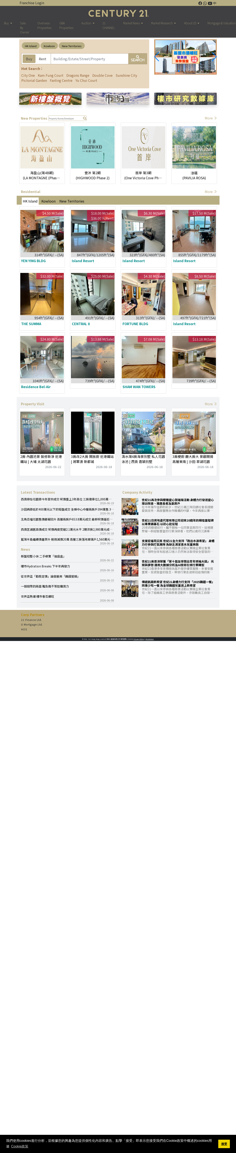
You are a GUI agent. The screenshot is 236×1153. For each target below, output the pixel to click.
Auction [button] (86, 23)
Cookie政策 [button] (19, 1146)
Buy (29, 58)
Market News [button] (132, 23)
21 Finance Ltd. (31, 620)
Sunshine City (126, 75)
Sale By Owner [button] (24, 27)
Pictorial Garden (34, 80)
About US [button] (190, 23)
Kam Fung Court (50, 75)
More (211, 118)
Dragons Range (77, 75)
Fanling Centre (61, 80)
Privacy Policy (139, 639)
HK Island (31, 46)
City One (28, 75)
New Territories (72, 46)
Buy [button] (7, 23)
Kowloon (49, 46)
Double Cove (102, 75)
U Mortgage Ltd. (32, 624)
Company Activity (137, 492)
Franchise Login (32, 2)
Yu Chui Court (86, 80)
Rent (42, 58)
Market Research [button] (162, 23)
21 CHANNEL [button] (108, 25)
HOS (24, 629)
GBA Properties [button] (66, 25)
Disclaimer (150, 639)
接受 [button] (224, 1144)
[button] (214, 57)
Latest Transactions (38, 492)
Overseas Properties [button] (44, 25)
